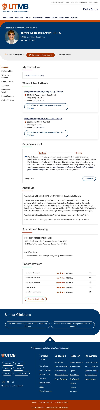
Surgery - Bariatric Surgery (34, 75)
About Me (5, 86)
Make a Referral (93, 2)
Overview (5, 67)
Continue (89, 178)
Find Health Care (45, 370)
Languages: (61, 54)
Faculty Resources (61, 379)
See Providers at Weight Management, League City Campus (27, 324)
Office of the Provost (61, 375)
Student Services (60, 371)
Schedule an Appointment (40, 55)
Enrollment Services (61, 366)
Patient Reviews (7, 96)
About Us (8, 363)
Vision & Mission (90, 379)
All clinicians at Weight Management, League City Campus (45, 106)
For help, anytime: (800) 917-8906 (60, 2)
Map (19, 363)
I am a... (28, 18)
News (7, 368)
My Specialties (6, 71)
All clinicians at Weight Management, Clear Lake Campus (45, 133)
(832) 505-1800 (38, 100)
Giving (7, 373)
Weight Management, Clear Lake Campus (43, 118)
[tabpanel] (60, 168)
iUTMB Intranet (22, 373)
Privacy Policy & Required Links (42, 402)
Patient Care (38, 18)
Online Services (51, 18)
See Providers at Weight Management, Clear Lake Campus (72, 325)
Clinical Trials (74, 375)
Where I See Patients (6, 76)
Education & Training (5, 91)
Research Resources (76, 362)
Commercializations (91, 371)
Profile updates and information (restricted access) (50, 348)
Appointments (83, 2)
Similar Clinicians (7, 100)
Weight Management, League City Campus (43, 91)
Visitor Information (46, 391)
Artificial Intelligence (91, 366)
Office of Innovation (91, 362)
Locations (19, 18)
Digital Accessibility (61, 402)
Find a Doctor (90, 9)
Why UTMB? (64, 18)
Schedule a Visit (7, 82)
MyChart (74, 18)
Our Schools (59, 362)
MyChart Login (74, 2)
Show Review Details (36, 299)
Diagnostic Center (91, 375)
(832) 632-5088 (38, 127)
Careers (18, 368)
